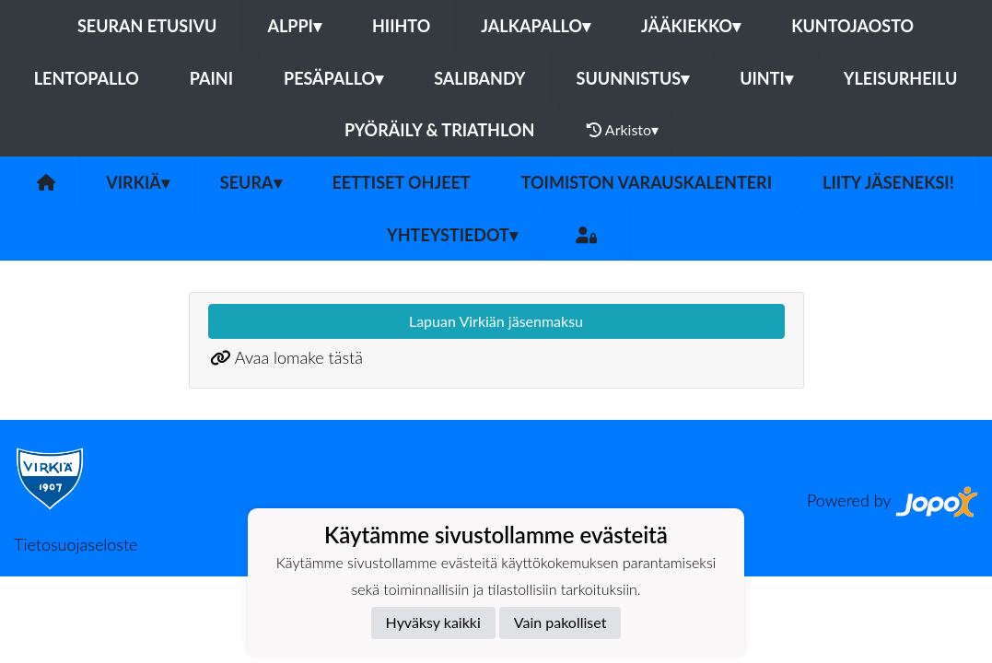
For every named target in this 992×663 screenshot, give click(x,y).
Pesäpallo (333, 78)
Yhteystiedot (452, 235)
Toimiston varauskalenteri (646, 182)
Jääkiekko (691, 26)
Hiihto (401, 26)
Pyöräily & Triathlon (439, 130)
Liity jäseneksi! (888, 182)
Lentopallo (86, 78)
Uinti (766, 78)
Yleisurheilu (900, 78)
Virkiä (137, 182)
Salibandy (479, 78)
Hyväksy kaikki (433, 622)
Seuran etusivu (147, 26)
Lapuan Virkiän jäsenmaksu (496, 321)
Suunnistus (633, 78)
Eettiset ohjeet (402, 182)
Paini (211, 78)
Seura (251, 182)
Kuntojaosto (852, 26)
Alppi (294, 26)
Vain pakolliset (560, 622)
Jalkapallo (535, 26)
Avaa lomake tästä (299, 357)
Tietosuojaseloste (75, 544)
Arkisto (623, 130)
